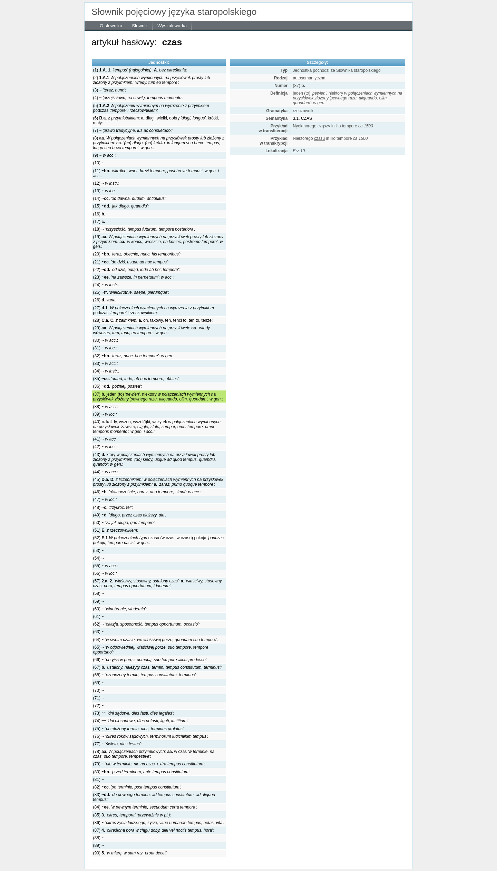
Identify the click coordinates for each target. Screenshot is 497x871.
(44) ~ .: (105, 472)
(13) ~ (104, 190)
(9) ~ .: (104, 155)
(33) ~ (105, 363)
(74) (140, 720)
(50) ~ (124, 522)
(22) (136, 269)
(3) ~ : (109, 90)
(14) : (130, 198)
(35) (136, 378)
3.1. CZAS (302, 118)
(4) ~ (138, 97)
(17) (99, 221)
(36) (117, 386)
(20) (137, 254)
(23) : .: (133, 277)
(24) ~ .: (106, 284)
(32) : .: (134, 356)
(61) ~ (98, 616)
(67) (157, 667)
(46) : (147, 492)
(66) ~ (150, 659)
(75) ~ (139, 728)
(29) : (152, 330)
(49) (129, 515)
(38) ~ (105, 406)
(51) (115, 530)
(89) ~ (98, 845)
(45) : (158, 482)
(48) (113, 507)
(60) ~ (120, 609)
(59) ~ (98, 601)
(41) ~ (105, 439)
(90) (130, 853)
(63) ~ (98, 631)
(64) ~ (155, 639)
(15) (121, 206)
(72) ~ (98, 705)
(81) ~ (98, 779)
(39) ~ (105, 414)
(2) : (151, 80)
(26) (105, 300)
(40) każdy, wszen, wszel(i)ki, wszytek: (157, 426)
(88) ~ (98, 837)
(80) (142, 772)
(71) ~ (98, 698)
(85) (132, 815)
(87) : (153, 830)
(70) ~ (98, 690)
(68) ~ (145, 674)
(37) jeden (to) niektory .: (158, 396)
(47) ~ (105, 499)
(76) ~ (150, 736)
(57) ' (157, 583)
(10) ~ (98, 163)
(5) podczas (151, 108)
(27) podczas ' (153, 310)
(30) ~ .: (105, 340)
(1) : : (140, 70)
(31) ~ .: (105, 348)
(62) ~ (146, 624)
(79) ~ (149, 764)
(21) (131, 262)
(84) (145, 807)
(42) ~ (105, 446)
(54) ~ (98, 558)
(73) (133, 713)
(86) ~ (158, 822)
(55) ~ (105, 565)
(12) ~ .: (106, 183)
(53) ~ (98, 550)
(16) (99, 214)
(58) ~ (98, 593)
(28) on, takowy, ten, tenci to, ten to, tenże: (153, 320)
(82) (137, 787)
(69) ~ (98, 682)
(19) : (158, 241)
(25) (131, 292)
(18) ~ (144, 229)
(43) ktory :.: (154, 459)
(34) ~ (106, 371)
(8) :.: (158, 143)
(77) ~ (117, 744)
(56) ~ (105, 573)
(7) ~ (133, 130)
